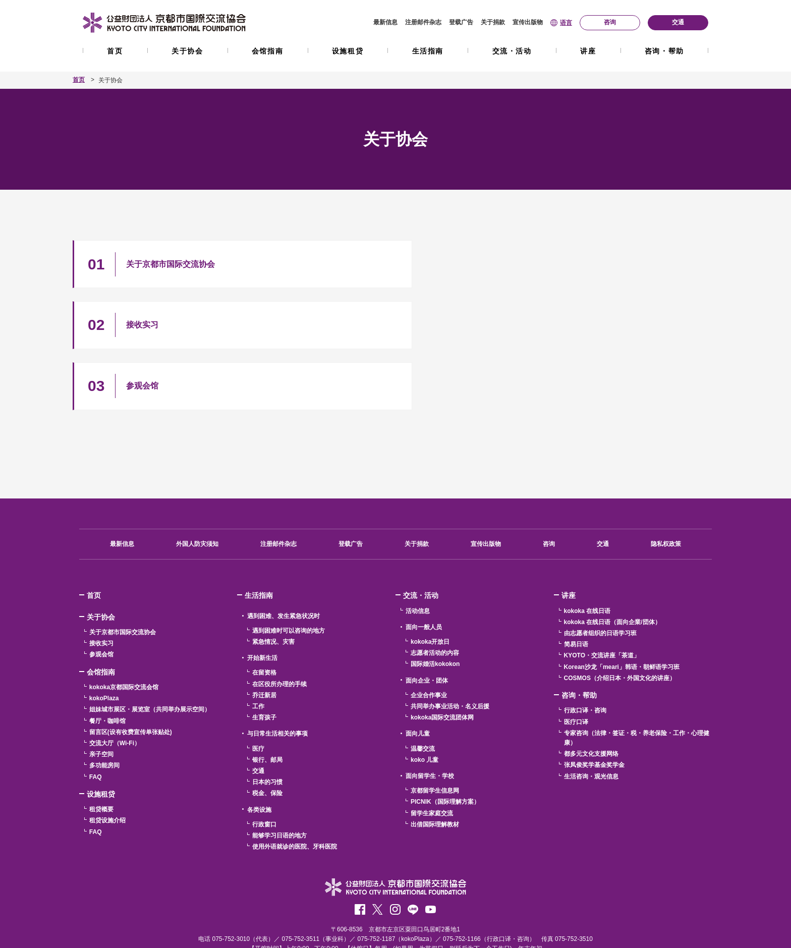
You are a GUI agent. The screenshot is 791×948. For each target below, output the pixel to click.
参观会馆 (101, 596)
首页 (115, 51)
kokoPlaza (104, 640)
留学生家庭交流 (432, 754)
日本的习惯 (267, 724)
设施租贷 (347, 51)
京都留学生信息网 (435, 732)
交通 (603, 485)
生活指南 (427, 51)
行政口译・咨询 (585, 652)
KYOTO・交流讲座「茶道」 (602, 597)
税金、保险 (267, 735)
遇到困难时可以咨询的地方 (288, 572)
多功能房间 (104, 707)
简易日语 (576, 586)
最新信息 (385, 22)
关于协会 (187, 51)
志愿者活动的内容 (435, 594)
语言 (566, 22)
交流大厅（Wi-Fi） (114, 685)
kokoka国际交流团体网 (442, 659)
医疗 (258, 690)
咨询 (549, 485)
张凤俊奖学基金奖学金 (594, 706)
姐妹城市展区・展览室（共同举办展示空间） (149, 651)
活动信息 (418, 552)
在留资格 (264, 614)
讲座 (588, 51)
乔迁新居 (264, 637)
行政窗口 (264, 766)
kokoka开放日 (430, 583)
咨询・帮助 (664, 51)
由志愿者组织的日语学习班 (600, 575)
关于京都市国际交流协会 (122, 574)
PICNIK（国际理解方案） (445, 743)
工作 (258, 648)
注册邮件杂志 (423, 22)
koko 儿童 (424, 701)
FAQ (95, 718)
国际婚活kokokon (435, 605)
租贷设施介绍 (107, 762)
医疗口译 (576, 663)
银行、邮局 (267, 701)
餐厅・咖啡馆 (107, 662)
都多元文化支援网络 (591, 695)
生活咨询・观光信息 (591, 717)
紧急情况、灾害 (273, 583)
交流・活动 (512, 51)
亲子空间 (101, 696)
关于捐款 (493, 22)
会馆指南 (267, 51)
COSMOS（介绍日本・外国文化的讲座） (619, 620)
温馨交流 (423, 690)
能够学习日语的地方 (279, 777)
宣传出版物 (528, 22)
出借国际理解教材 (435, 766)
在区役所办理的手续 (279, 626)
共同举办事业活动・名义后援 (450, 648)
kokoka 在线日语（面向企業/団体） (612, 564)
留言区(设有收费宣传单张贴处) (130, 674)
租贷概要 (101, 751)
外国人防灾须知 (197, 485)
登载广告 (461, 22)
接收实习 (101, 585)
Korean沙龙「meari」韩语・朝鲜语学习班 (622, 608)
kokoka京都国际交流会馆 (123, 629)
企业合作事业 (429, 637)
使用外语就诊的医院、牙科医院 (294, 788)
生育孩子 (264, 659)
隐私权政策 (666, 485)
